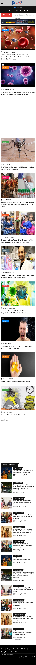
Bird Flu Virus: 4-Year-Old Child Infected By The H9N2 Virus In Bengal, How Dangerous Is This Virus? (17, 205)
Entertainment (19, 527)
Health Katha (19, 498)
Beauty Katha (19, 512)
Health (5, 29)
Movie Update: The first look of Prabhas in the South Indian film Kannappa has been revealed (23, 530)
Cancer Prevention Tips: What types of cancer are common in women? (23, 502)
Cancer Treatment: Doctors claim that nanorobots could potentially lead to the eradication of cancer (16, 57)
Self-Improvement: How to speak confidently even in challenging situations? (23, 516)
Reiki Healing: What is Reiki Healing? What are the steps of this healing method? (22, 545)
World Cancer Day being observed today (15, 382)
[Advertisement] (18, 116)
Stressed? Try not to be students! (13, 415)
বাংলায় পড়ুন (18, 7)
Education (18, 468)
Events (5, 390)
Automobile (18, 482)
